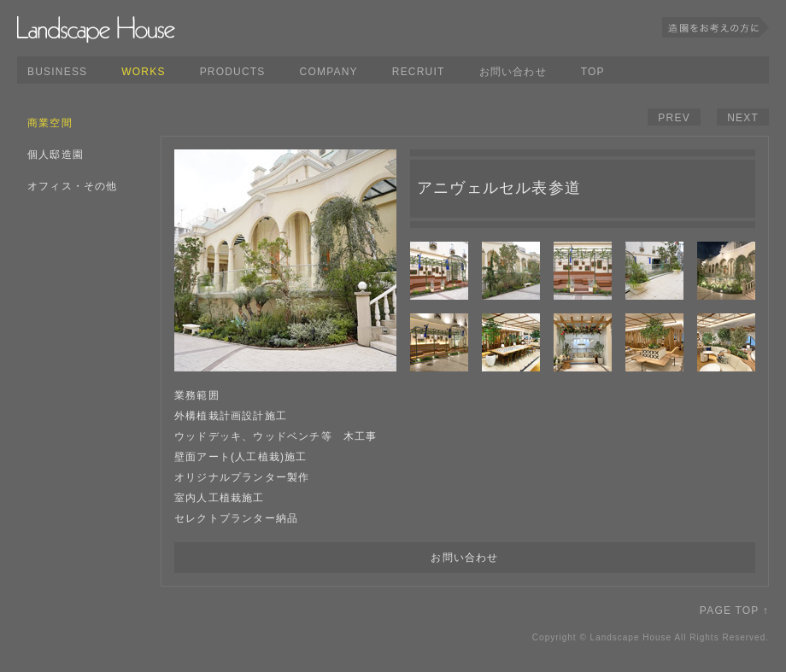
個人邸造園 (55, 155)
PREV (673, 118)
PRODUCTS (233, 72)
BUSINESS (57, 72)
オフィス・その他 (72, 186)
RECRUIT (418, 72)
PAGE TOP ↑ (734, 610)
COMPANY (329, 72)
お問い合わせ (513, 72)
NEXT (743, 118)
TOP (593, 72)
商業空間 (50, 123)
